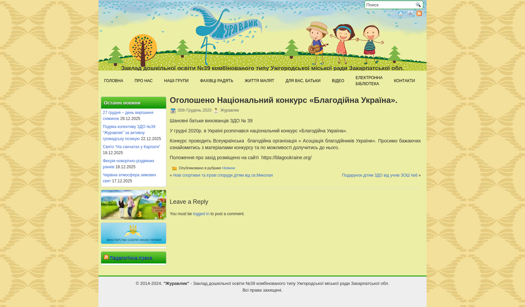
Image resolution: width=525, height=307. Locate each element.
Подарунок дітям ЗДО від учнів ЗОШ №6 (380, 175)
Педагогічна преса (131, 257)
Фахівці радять (216, 80)
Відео (338, 80)
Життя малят (259, 80)
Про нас (144, 80)
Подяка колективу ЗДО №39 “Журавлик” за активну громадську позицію (129, 132)
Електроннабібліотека (369, 80)
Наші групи (176, 80)
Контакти (404, 80)
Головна (113, 80)
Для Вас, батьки (303, 80)
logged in (201, 213)
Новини (228, 168)
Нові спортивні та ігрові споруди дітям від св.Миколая (223, 175)
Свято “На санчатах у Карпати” (131, 146)
